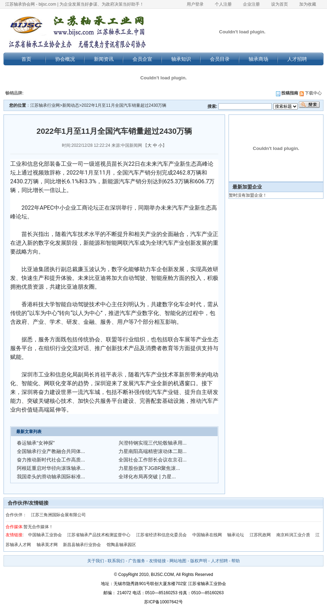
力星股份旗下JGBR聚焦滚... (149, 468)
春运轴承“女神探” (35, 443)
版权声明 (198, 560)
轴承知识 (181, 59)
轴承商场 (258, 59)
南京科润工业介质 (293, 534)
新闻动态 (70, 105)
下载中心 (311, 93)
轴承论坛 (235, 534)
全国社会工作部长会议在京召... (152, 460)
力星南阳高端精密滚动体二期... (152, 451)
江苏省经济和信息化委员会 (161, 534)
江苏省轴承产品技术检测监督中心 (98, 534)
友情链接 (157, 560)
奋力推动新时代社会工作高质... (51, 460)
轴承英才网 (47, 544)
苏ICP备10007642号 (163, 601)
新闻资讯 (104, 59)
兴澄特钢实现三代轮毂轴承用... (152, 443)
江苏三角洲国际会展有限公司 (58, 514)
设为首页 (279, 4)
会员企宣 (142, 59)
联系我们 (116, 560)
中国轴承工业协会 (45, 534)
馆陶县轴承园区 (121, 544)
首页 (26, 59)
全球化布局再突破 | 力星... (147, 476)
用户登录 (195, 4)
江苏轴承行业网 (45, 105)
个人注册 (223, 4)
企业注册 (251, 4)
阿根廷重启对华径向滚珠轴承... (51, 468)
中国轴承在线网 (207, 534)
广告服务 (136, 560)
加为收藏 (307, 4)
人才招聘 (297, 59)
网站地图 (177, 560)
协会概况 (65, 59)
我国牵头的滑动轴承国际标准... (51, 476)
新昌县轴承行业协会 (82, 544)
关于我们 (95, 560)
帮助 (235, 560)
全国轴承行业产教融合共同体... (51, 451)
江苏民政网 (260, 534)
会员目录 (220, 59)
